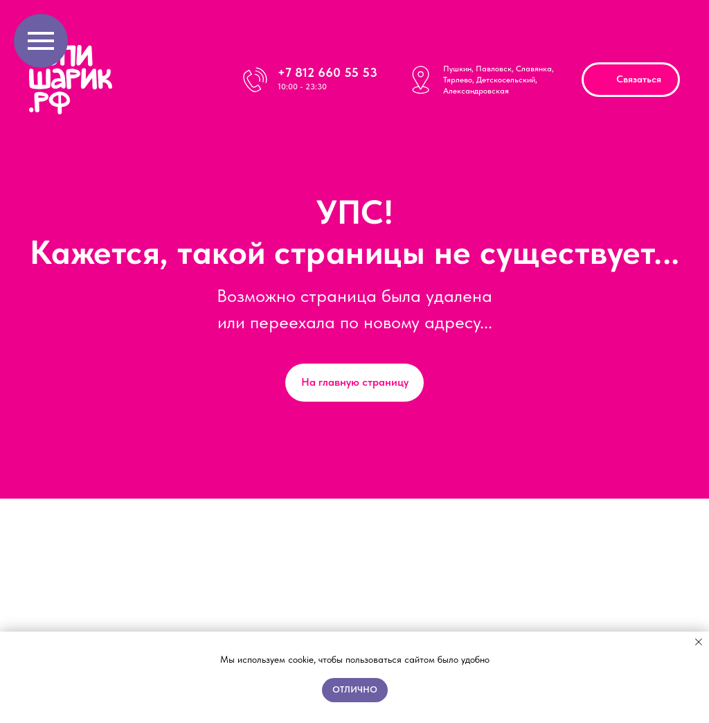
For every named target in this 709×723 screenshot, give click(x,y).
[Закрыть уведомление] (699, 642)
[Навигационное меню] (41, 41)
